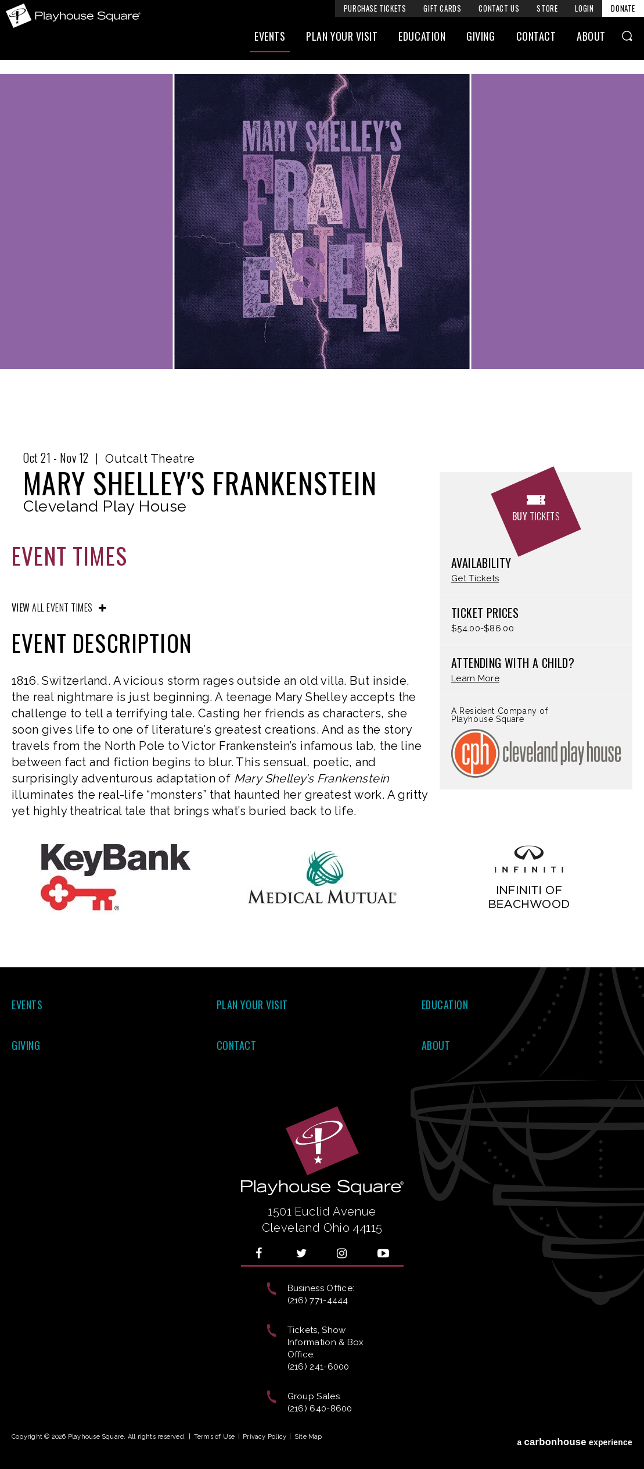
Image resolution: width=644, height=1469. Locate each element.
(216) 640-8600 (319, 1408)
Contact (536, 39)
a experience (574, 1439)
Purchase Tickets (375, 8)
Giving (480, 39)
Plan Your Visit (341, 39)
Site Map (308, 1437)
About (591, 39)
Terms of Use (214, 1437)
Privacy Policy (264, 1437)
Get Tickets (475, 578)
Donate (623, 8)
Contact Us (498, 8)
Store (547, 8)
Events (269, 39)
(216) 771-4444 (317, 1300)
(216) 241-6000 (318, 1366)
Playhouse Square (74, 15)
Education (421, 39)
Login (584, 8)
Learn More (475, 678)
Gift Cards (442, 8)
